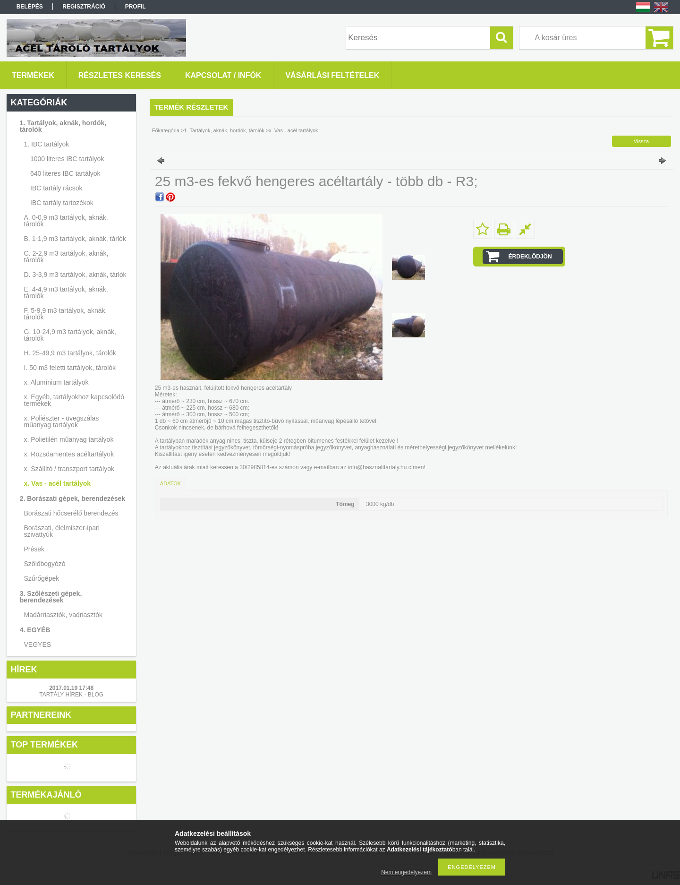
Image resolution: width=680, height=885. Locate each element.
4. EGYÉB (35, 630)
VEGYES (37, 644)
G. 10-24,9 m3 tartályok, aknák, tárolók (70, 335)
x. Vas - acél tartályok (57, 483)
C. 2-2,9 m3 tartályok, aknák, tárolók (66, 256)
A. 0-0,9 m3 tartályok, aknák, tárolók (66, 221)
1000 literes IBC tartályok (67, 159)
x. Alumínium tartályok (56, 382)
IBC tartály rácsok (56, 188)
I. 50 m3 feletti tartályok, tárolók (70, 367)
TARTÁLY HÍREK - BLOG (71, 694)
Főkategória (165, 130)
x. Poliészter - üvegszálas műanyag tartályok (61, 421)
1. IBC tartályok (46, 144)
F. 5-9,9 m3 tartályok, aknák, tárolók (65, 314)
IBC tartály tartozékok (62, 202)
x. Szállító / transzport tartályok (69, 469)
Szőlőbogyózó (45, 563)
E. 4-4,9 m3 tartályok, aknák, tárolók (66, 292)
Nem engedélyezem (406, 872)
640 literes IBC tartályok (65, 173)
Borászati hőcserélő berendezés (71, 513)
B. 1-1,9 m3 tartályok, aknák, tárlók (75, 238)
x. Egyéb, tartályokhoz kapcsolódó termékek (74, 400)
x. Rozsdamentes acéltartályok (69, 454)
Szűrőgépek (42, 578)
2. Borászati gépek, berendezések (72, 498)
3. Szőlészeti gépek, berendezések (51, 597)
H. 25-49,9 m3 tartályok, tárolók (70, 353)
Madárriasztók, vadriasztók (63, 615)
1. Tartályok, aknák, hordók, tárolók (63, 126)
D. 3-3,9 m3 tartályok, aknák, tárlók (75, 274)
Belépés (30, 6)
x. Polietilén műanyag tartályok (69, 439)
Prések (34, 549)
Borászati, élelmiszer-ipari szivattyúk (62, 531)
